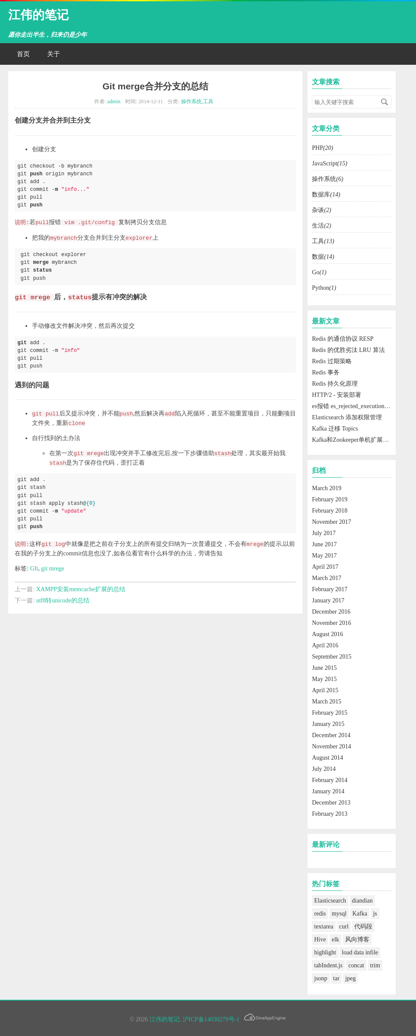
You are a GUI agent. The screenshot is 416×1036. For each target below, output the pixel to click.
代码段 (363, 926)
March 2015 (326, 701)
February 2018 (329, 510)
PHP (322, 148)
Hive (320, 939)
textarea (323, 926)
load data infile (360, 952)
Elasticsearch (330, 900)
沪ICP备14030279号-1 (211, 1019)
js (375, 913)
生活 (321, 225)
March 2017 (326, 578)
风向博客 (357, 939)
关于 (53, 53)
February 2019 (329, 499)
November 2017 (331, 522)
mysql (339, 913)
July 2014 (324, 769)
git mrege (52, 568)
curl (344, 926)
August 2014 (327, 757)
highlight (325, 952)
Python (324, 288)
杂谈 (321, 210)
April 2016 (325, 645)
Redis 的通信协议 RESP (342, 339)
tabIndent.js (328, 965)
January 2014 (328, 791)
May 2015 (324, 679)
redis (320, 913)
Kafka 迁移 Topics (335, 428)
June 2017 (324, 544)
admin (114, 101)
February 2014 (329, 780)
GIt (34, 568)
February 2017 (329, 589)
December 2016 (331, 611)
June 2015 (324, 668)
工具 (208, 101)
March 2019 (326, 488)
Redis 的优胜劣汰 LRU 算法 (348, 350)
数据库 (326, 194)
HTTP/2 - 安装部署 (336, 395)
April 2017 (325, 567)
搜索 (384, 102)
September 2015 (331, 656)
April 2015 (325, 690)
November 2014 (331, 746)
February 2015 (329, 713)
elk (335, 939)
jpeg (350, 978)
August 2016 (327, 634)
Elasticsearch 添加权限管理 (346, 417)
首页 (23, 53)
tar (336, 978)
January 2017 (328, 600)
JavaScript (329, 163)
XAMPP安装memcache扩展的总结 (80, 589)
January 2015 (328, 724)
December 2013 (331, 802)
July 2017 (324, 533)
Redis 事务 (325, 372)
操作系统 (191, 101)
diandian (362, 900)
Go (319, 272)
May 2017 (324, 555)
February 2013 (329, 814)
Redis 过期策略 (331, 361)
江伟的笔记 (38, 15)
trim (375, 965)
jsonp (320, 978)
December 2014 (331, 735)
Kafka (359, 913)
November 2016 (331, 623)
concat (356, 965)
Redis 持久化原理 (334, 383)
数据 (323, 256)
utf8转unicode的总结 (62, 600)
